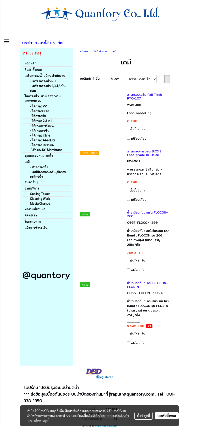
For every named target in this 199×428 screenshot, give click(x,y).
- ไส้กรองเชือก (39, 111)
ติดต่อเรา (30, 215)
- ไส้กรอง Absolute (42, 140)
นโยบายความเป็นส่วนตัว (113, 416)
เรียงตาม (117, 79)
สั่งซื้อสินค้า (137, 129)
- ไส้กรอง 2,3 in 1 (41, 121)
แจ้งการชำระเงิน (35, 227)
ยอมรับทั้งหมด (167, 416)
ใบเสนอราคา (33, 221)
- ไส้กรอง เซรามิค (42, 145)
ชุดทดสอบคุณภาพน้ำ (38, 155)
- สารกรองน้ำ (39, 167)
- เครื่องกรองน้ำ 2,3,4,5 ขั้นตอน (48, 88)
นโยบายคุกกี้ (41, 420)
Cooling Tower (40, 194)
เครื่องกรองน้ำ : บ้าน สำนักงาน (44, 75)
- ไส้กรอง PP (38, 106)
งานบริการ (31, 188)
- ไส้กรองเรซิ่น (39, 130)
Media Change (40, 203)
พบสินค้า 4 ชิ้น (90, 78)
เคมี (27, 161)
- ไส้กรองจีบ (38, 116)
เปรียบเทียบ (138, 138)
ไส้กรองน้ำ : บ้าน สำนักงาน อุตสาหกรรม (42, 98)
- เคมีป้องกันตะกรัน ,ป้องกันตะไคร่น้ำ (48, 174)
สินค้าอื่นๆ (31, 182)
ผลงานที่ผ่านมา (34, 209)
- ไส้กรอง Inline (40, 135)
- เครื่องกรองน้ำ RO (43, 81)
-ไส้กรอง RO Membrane (46, 150)
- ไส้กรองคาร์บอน (42, 126)
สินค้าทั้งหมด (33, 69)
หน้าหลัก (30, 63)
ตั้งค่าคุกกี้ (143, 416)
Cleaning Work (40, 199)
